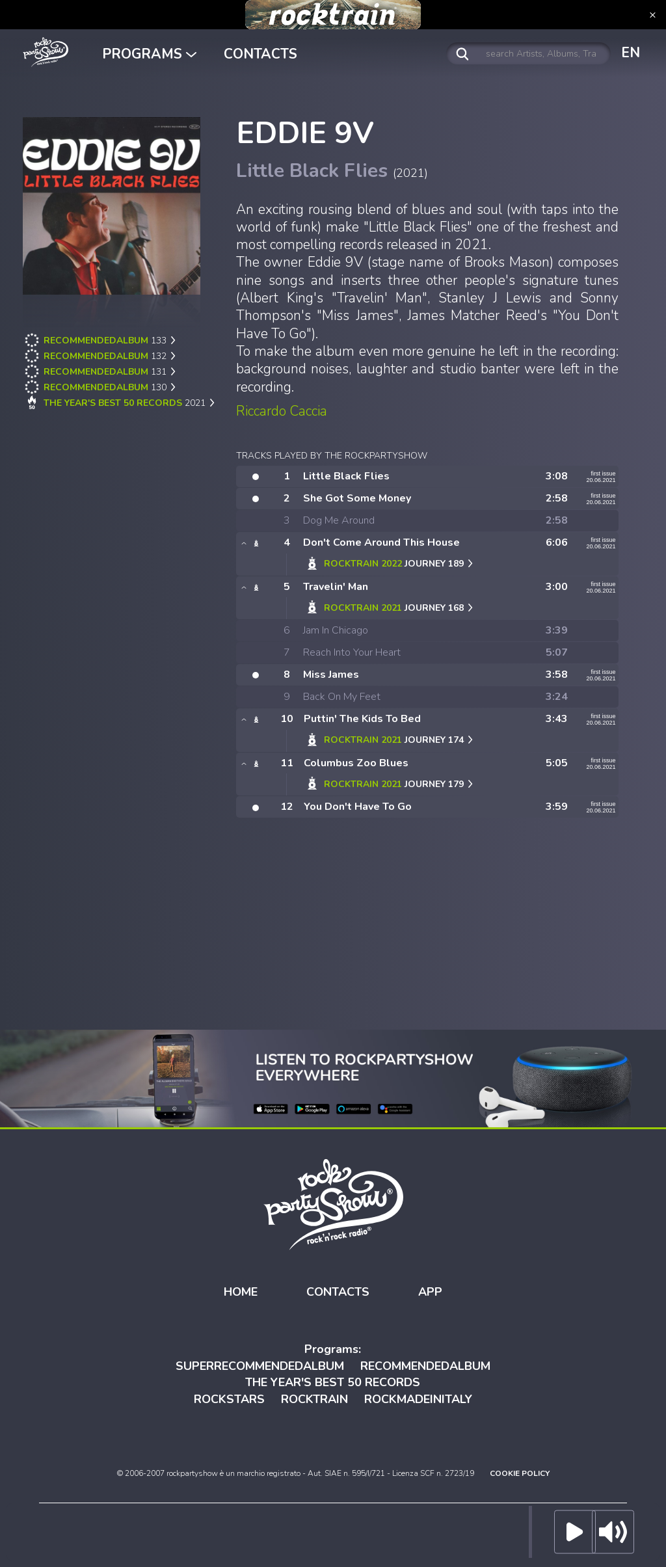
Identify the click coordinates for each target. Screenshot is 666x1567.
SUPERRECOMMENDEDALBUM (260, 1366)
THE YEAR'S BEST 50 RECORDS (332, 1382)
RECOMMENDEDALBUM (425, 1366)
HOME (241, 1292)
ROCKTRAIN (314, 1399)
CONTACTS (260, 54)
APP (430, 1292)
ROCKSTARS (229, 1399)
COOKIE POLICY (520, 1473)
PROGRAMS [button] (149, 54)
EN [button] (630, 53)
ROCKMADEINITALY (418, 1399)
